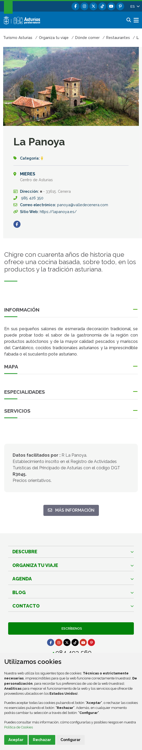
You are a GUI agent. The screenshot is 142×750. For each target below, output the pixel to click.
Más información (73, 510)
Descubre (24, 551)
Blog (19, 592)
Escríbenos (71, 628)
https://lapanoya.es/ (58, 211)
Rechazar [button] (42, 740)
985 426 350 (32, 198)
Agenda (22, 578)
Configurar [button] (70, 740)
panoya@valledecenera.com (82, 205)
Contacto (26, 606)
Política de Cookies (18, 727)
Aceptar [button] (15, 740)
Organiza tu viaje (35, 565)
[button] (134, 6)
